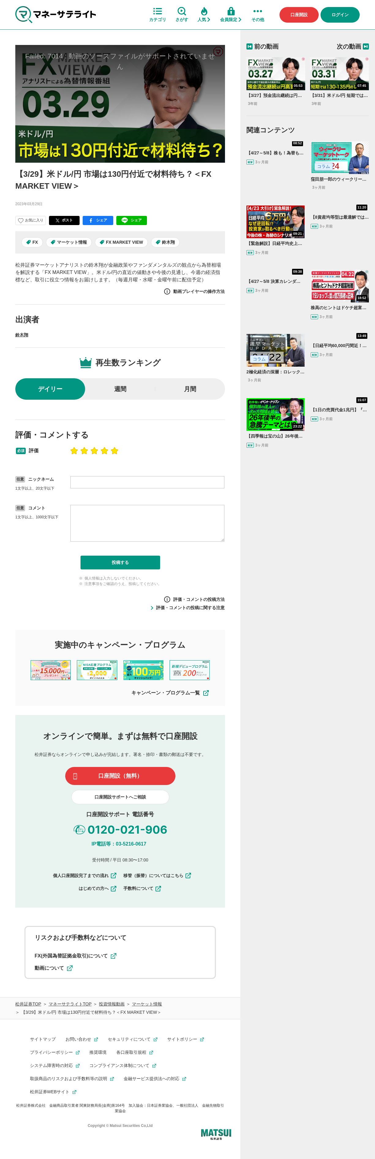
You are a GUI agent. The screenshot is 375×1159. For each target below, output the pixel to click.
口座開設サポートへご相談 (120, 796)
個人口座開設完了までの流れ (85, 875)
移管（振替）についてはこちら (157, 875)
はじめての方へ (98, 888)
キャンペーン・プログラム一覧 (170, 693)
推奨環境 (98, 1052)
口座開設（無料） (120, 776)
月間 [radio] (190, 389)
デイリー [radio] (50, 389)
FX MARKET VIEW (124, 242)
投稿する (120, 562)
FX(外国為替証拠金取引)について (75, 956)
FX (35, 242)
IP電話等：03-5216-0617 (119, 843)
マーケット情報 (72, 242)
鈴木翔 (168, 242)
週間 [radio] (120, 389)
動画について (54, 968)
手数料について (142, 888)
